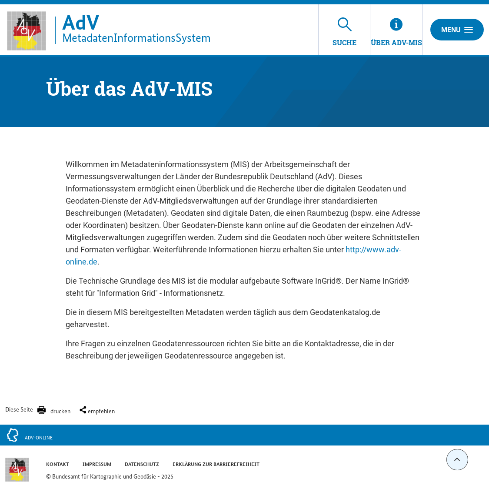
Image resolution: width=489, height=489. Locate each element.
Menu (457, 29)
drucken (60, 410)
